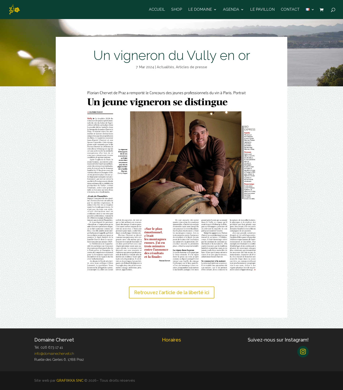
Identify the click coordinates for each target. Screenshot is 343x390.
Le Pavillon (262, 10)
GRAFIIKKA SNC (69, 380)
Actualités (165, 67)
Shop (176, 10)
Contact (290, 10)
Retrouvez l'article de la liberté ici (171, 292)
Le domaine (200, 10)
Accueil (157, 10)
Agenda (231, 10)
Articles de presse (191, 67)
